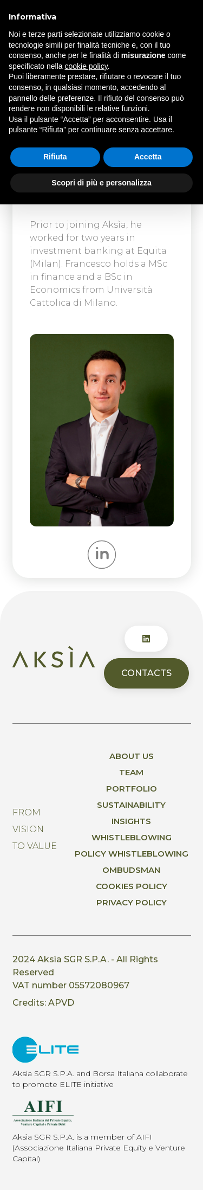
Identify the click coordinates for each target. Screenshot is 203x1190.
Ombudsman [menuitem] (131, 870)
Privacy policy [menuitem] (131, 902)
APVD (61, 1003)
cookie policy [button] (86, 66)
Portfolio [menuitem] (131, 788)
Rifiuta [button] (55, 156)
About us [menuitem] (131, 756)
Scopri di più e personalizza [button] (101, 182)
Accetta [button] (148, 156)
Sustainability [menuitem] (131, 805)
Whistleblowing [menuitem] (131, 837)
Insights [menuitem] (131, 821)
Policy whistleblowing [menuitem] (131, 853)
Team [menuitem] (131, 772)
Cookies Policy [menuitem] (131, 886)
